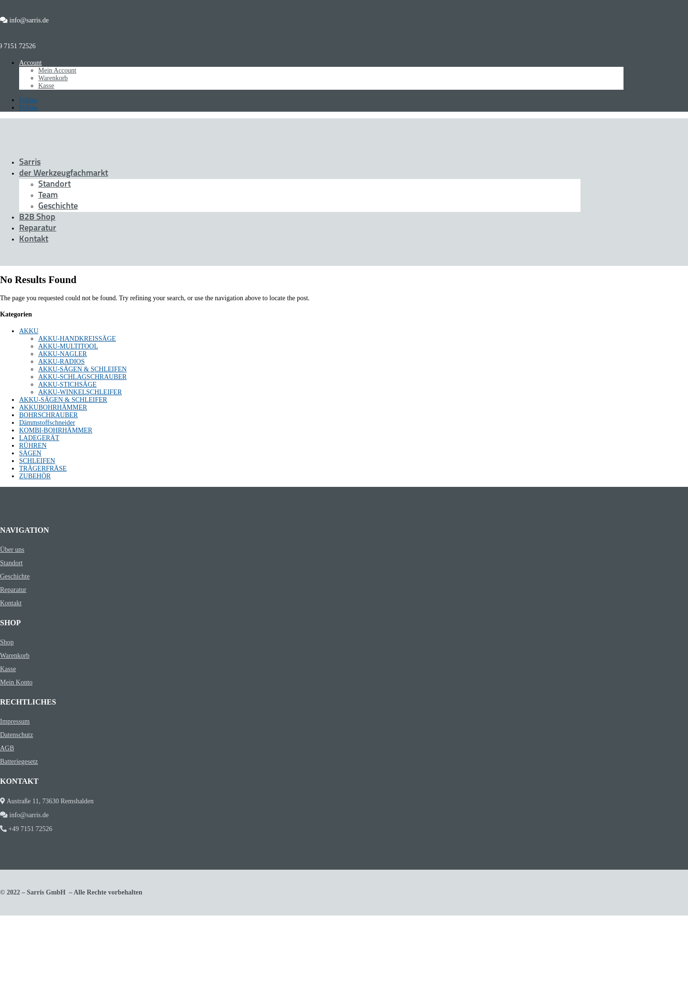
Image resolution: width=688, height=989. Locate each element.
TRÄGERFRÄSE (43, 468)
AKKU (28, 331)
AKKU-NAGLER (62, 354)
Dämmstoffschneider (47, 422)
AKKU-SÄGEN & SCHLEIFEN (82, 369)
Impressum (15, 721)
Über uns (12, 549)
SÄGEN (30, 453)
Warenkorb (53, 78)
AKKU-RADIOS (61, 361)
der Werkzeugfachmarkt (63, 173)
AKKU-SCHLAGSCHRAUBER (82, 376)
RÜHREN (33, 445)
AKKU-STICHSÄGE (67, 384)
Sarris (30, 162)
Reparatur (37, 228)
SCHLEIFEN (37, 460)
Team (48, 195)
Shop (7, 642)
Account (30, 62)
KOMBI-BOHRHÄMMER (55, 430)
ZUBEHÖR (35, 476)
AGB (7, 748)
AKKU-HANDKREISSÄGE (77, 338)
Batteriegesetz (19, 761)
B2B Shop (37, 217)
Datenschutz (16, 734)
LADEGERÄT (39, 438)
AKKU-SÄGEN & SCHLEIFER (63, 399)
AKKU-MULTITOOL (68, 346)
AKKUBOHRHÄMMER (53, 407)
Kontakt (33, 239)
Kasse (46, 85)
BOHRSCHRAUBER (48, 415)
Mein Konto (16, 682)
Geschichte (58, 206)
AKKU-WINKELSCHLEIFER (80, 392)
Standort (54, 184)
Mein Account (57, 70)
